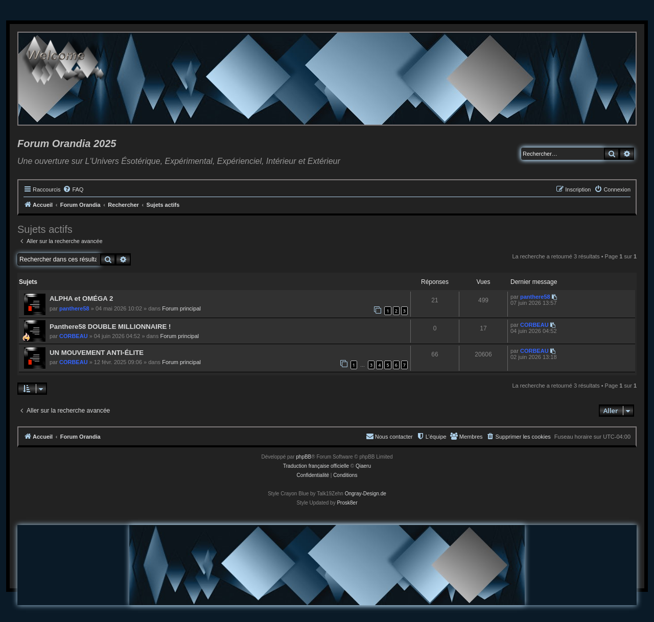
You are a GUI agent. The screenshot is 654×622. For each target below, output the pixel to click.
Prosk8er (347, 503)
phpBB (303, 457)
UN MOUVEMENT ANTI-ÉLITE (97, 352)
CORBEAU (73, 336)
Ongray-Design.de (365, 493)
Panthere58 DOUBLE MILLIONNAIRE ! (110, 326)
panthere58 (74, 308)
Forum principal (181, 308)
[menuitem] (73, 189)
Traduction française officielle (316, 466)
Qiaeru (363, 466)
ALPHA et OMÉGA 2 (81, 298)
